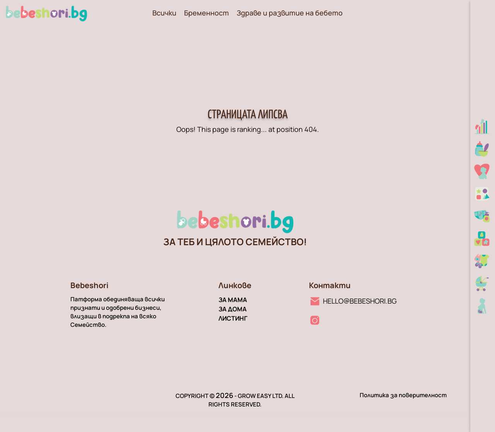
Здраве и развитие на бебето (290, 12)
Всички (164, 12)
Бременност (206, 12)
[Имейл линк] (353, 301)
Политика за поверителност (403, 395)
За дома (232, 309)
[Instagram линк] (315, 320)
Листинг (233, 318)
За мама (232, 299)
